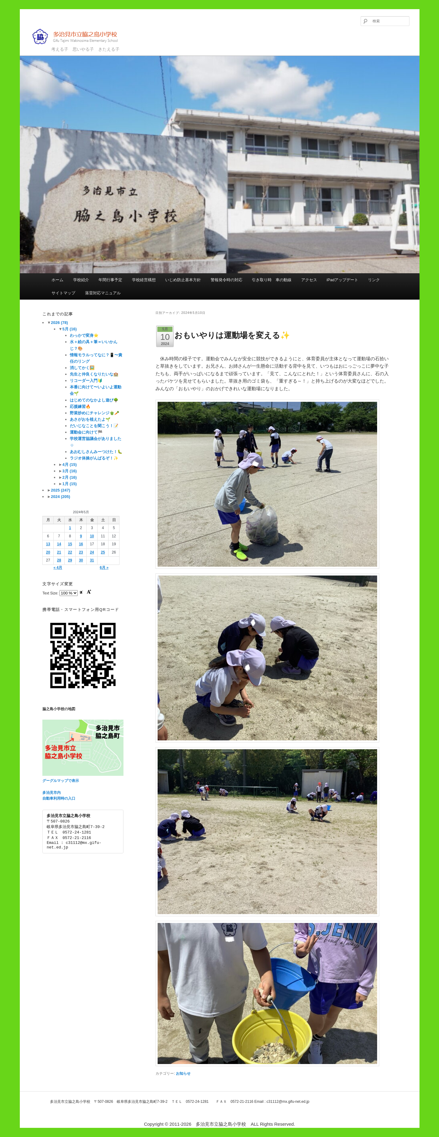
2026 (59, 322)
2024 (60, 496)
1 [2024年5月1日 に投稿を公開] (70, 528)
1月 (69, 483)
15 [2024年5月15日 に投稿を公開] (70, 544)
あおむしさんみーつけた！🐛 (96, 451)
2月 (69, 477)
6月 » (104, 567)
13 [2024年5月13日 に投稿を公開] (48, 544)
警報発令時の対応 (226, 280)
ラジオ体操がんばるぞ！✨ (94, 458)
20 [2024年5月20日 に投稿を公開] (48, 552)
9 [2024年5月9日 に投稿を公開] (81, 536)
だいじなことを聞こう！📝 (94, 425)
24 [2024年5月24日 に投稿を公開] (92, 552)
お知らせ (183, 1073)
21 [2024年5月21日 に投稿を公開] (59, 552)
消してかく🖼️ (82, 367)
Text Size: (50, 593)
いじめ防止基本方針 (183, 280)
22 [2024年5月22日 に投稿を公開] (70, 552)
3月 (69, 471)
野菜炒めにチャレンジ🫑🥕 (94, 413)
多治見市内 (51, 792)
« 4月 (57, 567)
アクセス (309, 280)
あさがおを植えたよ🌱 (90, 419)
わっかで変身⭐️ (84, 335)
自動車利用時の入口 (58, 798)
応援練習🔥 (80, 406)
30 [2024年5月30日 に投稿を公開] (81, 560)
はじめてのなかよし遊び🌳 (94, 400)
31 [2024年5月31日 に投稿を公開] (92, 560)
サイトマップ (63, 293)
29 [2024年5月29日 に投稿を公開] (70, 560)
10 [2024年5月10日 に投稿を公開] (92, 536)
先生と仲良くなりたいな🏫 (94, 374)
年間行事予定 (110, 280)
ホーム (57, 280)
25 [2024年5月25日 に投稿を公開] (103, 552)
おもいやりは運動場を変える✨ (232, 335)
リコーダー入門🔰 (86, 380)
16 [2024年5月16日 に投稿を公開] (81, 544)
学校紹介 (81, 280)
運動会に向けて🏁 (86, 432)
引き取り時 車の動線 (271, 280)
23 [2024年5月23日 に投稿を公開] (81, 552)
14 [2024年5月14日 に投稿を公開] (59, 544)
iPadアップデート (342, 280)
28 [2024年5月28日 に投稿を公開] (59, 560)
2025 (60, 490)
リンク (374, 280)
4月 (69, 464)
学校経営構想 (144, 280)
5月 (69, 329)
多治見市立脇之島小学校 (79, 36)
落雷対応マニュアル (103, 293)
